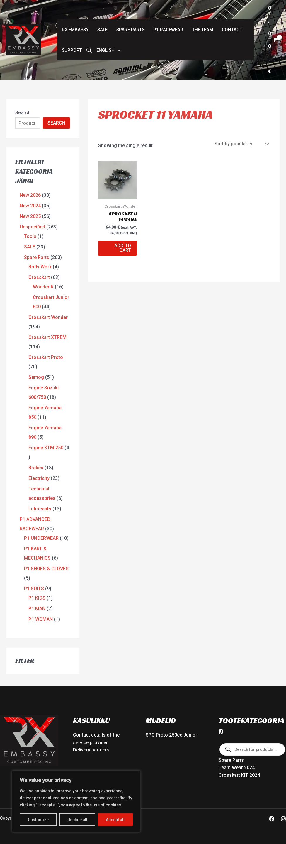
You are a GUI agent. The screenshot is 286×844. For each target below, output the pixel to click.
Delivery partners (91, 750)
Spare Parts (130, 29)
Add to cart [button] (122, 248)
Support (72, 50)
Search (22, 112)
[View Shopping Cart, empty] (272, 40)
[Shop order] (241, 144)
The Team (202, 29)
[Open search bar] (89, 50)
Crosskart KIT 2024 (239, 775)
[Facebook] (271, 818)
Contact (232, 29)
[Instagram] (283, 818)
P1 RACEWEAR (168, 29)
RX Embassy (75, 29)
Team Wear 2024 (237, 767)
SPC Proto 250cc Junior (171, 735)
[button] (108, 50)
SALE (102, 29)
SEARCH (56, 123)
